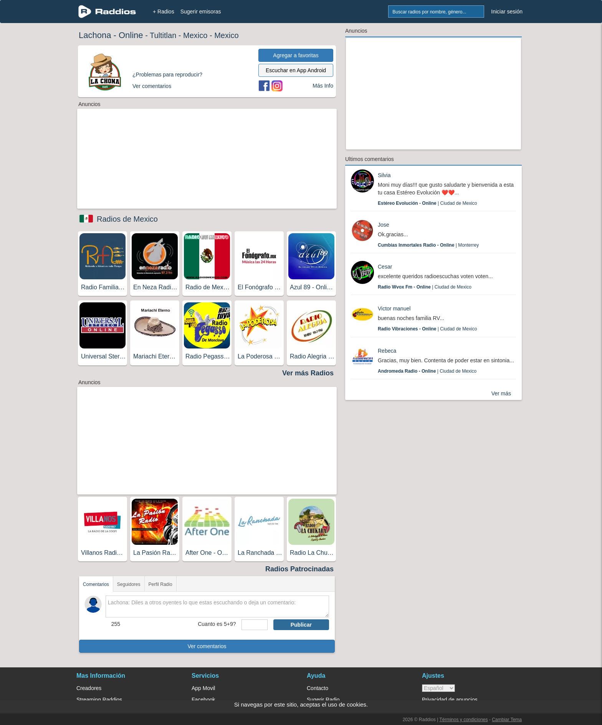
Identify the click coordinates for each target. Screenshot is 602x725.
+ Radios (163, 11)
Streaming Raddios (99, 700)
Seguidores (129, 584)
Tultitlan (163, 35)
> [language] (438, 688)
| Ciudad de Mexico (427, 203)
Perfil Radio (160, 584)
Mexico (195, 35)
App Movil (203, 688)
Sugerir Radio (323, 700)
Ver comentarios (206, 646)
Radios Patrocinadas (299, 569)
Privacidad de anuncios (450, 700)
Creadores (88, 688)
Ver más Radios (308, 373)
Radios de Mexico (127, 219)
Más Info (323, 86)
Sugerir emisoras (200, 11)
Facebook (203, 700)
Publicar (301, 625)
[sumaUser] (254, 624)
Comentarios (96, 584)
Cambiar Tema (507, 719)
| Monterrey (428, 245)
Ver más (501, 393)
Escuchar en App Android (296, 70)
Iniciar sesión (507, 11)
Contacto (317, 688)
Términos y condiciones (463, 719)
